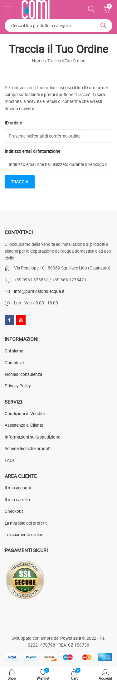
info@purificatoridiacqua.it (39, 291)
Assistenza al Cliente (24, 425)
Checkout (14, 511)
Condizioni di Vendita (25, 413)
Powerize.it (70, 638)
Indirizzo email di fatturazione (32, 151)
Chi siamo (14, 351)
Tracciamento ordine (24, 534)
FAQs (10, 460)
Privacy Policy (18, 386)
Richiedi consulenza (23, 374)
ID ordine (13, 123)
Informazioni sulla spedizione (32, 437)
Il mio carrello (17, 499)
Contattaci (14, 363)
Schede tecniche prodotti (28, 448)
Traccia (19, 182)
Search (103, 25)
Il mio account (18, 488)
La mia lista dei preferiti (26, 523)
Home (38, 61)
